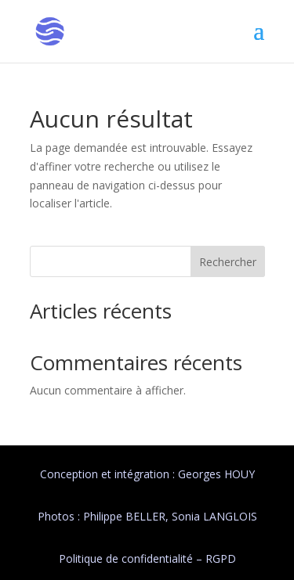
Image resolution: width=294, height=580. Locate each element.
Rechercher (227, 261)
